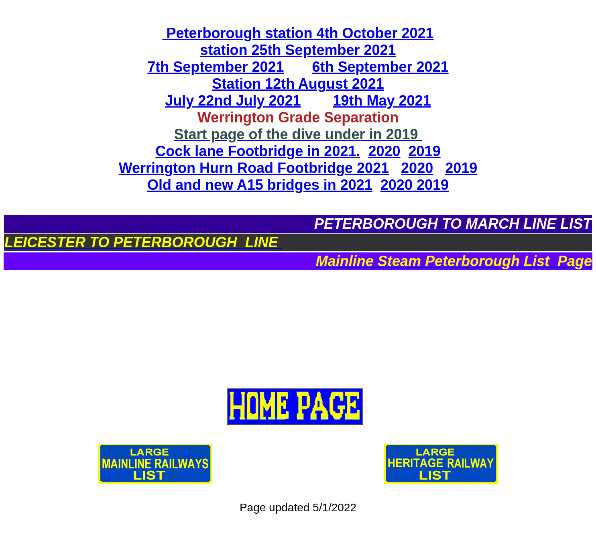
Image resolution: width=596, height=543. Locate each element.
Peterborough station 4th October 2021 (297, 33)
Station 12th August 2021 (298, 83)
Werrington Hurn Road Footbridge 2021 (254, 168)
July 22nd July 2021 (233, 100)
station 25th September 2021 (298, 50)
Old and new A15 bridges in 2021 (259, 185)
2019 (425, 151)
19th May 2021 (382, 100)
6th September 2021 (380, 67)
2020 (384, 151)
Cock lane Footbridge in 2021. (257, 151)
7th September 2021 (215, 67)
